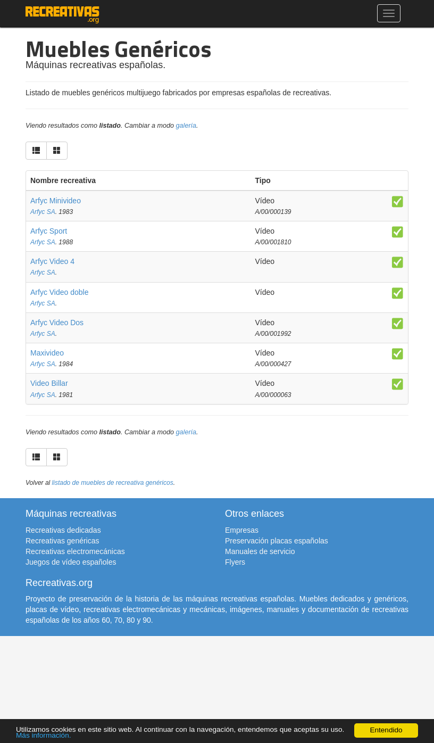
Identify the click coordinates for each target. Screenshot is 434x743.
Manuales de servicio (260, 551)
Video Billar (49, 383)
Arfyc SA (42, 212)
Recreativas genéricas (62, 540)
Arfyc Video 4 (52, 261)
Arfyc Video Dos (57, 322)
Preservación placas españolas (276, 540)
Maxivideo (47, 353)
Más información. (43, 735)
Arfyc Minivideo (55, 200)
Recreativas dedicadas (63, 530)
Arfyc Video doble (59, 292)
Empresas (241, 530)
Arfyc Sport (48, 231)
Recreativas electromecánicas (75, 551)
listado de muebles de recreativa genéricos (112, 482)
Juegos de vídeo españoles (71, 562)
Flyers (235, 562)
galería (186, 125)
